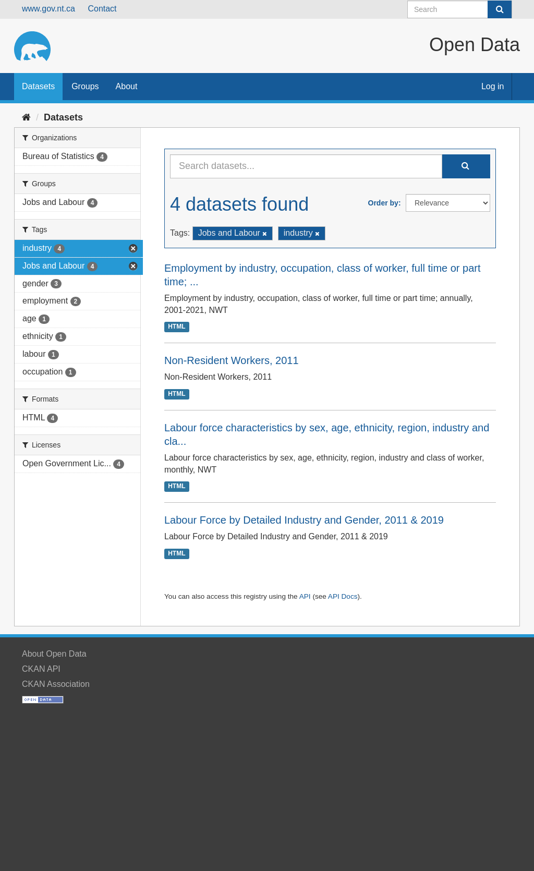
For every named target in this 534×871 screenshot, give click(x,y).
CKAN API (41, 668)
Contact (102, 8)
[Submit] (500, 9)
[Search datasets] (459, 9)
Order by (383, 203)
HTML (176, 326)
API (305, 596)
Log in (492, 86)
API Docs (343, 596)
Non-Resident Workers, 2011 (231, 360)
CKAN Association (56, 684)
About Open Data (54, 653)
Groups (85, 86)
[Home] (26, 117)
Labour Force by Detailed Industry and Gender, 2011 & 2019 (304, 520)
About (127, 86)
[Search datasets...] (306, 166)
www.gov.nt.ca (48, 8)
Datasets (38, 86)
